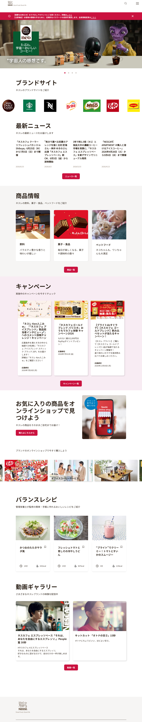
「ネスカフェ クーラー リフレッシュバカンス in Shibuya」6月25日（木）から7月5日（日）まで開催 (28, 148)
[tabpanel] (71, 44)
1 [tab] (65, 72)
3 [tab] (72, 72)
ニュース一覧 (71, 176)
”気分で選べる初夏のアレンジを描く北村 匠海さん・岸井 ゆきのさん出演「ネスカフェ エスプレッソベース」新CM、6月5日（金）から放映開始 (56, 151)
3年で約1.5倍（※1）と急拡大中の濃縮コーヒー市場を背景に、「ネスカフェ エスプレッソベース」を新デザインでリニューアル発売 (85, 150)
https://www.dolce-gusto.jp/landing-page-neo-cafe (28, 21)
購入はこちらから (27, 432)
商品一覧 (71, 269)
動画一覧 (71, 667)
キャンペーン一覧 (71, 383)
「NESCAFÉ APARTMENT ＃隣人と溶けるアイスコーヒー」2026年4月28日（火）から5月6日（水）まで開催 (114, 148)
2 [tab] (68, 72)
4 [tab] (76, 72)
